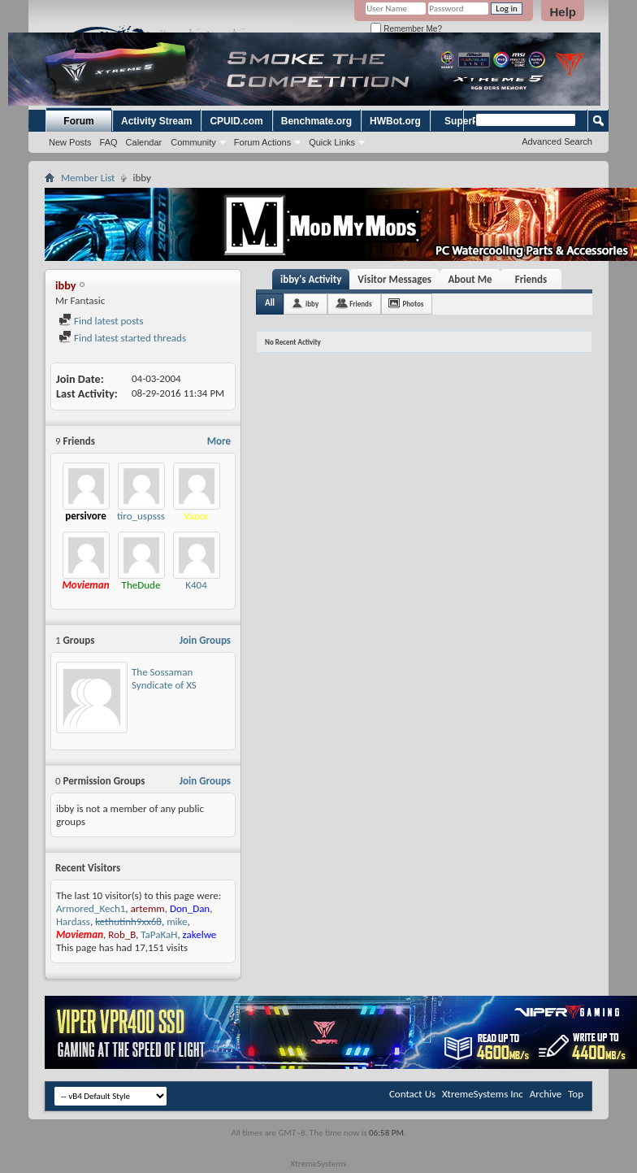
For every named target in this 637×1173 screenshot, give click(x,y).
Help (562, 12)
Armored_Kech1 (90, 908)
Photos (413, 303)
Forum (78, 121)
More (219, 441)
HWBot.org (395, 121)
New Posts (70, 142)
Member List (88, 178)
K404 (196, 585)
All (270, 303)
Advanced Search (557, 141)
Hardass (73, 921)
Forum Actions (262, 142)
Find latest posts (101, 321)
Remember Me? (405, 28)
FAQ (109, 142)
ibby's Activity (310, 279)
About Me (470, 279)
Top (575, 1094)
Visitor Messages (394, 279)
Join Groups (205, 640)
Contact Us (412, 1094)
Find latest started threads (122, 338)
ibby (312, 303)
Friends (531, 279)
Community (193, 142)
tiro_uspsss (141, 516)
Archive (545, 1094)
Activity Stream (156, 121)
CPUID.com (236, 121)
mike (177, 921)
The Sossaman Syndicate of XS (164, 678)
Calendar (144, 142)
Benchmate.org (316, 121)
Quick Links (332, 142)
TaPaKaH (159, 934)
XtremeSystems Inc (482, 1094)
